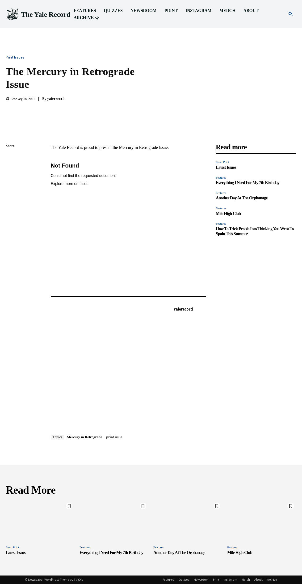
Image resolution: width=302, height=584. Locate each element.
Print (216, 580)
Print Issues (16, 57)
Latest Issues (226, 167)
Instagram (230, 580)
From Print (222, 162)
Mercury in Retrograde (84, 437)
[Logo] (38, 14)
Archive (272, 580)
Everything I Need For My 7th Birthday (247, 182)
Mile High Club (228, 213)
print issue (114, 437)
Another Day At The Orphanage (241, 198)
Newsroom (201, 580)
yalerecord (56, 99)
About (258, 580)
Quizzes (184, 580)
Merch (246, 580)
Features (221, 177)
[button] (290, 14)
